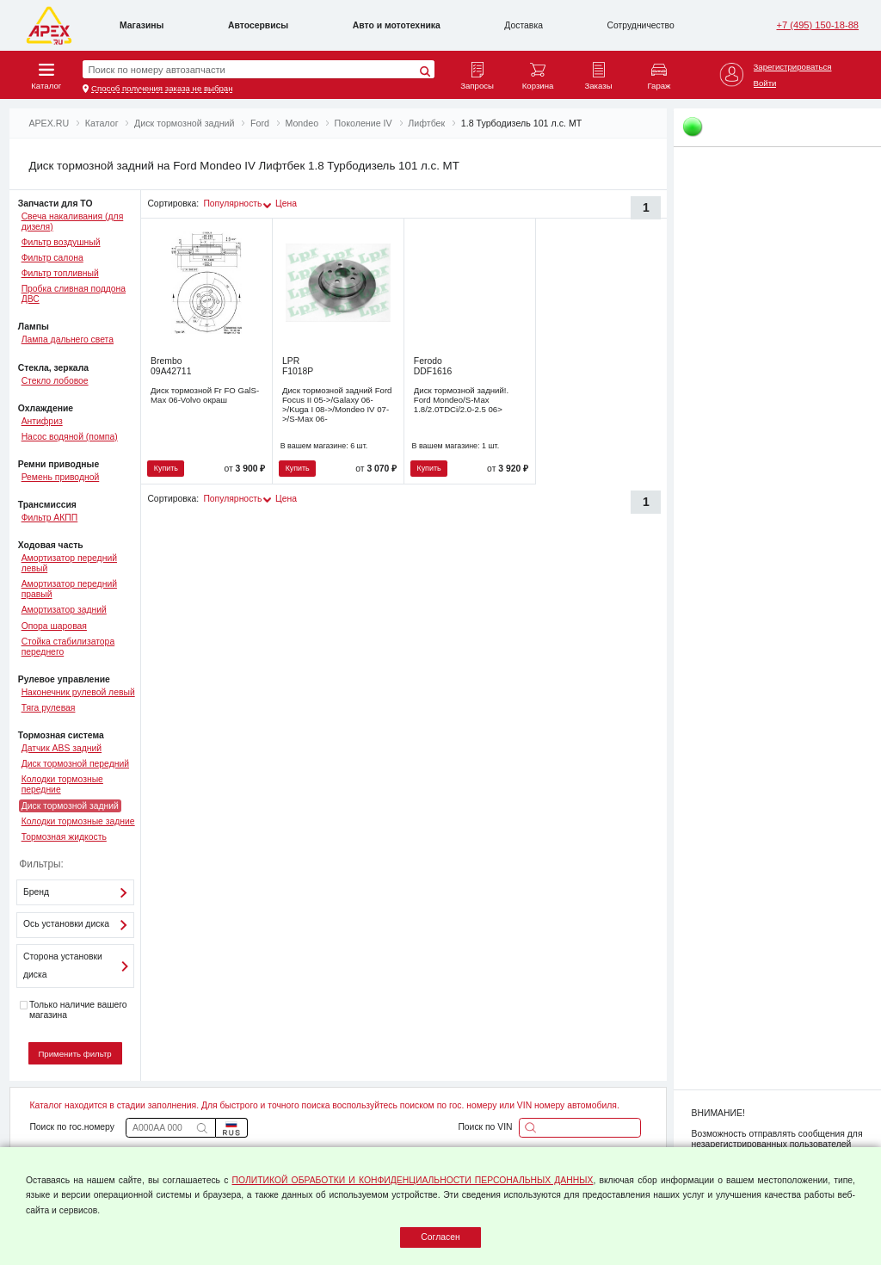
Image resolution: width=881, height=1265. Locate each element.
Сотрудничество (641, 25)
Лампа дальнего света (68, 339)
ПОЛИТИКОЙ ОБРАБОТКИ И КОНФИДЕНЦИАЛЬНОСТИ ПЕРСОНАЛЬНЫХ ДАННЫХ (413, 1180)
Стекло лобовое (55, 381)
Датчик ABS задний (62, 748)
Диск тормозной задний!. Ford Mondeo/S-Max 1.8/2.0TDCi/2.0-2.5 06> (461, 400)
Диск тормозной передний (75, 763)
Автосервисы (258, 25)
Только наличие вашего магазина (73, 1010)
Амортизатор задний (64, 609)
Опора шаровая (54, 626)
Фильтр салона (52, 257)
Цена (286, 203)
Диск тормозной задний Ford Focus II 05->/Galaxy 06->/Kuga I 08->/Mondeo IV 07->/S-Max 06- (337, 404)
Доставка (523, 25)
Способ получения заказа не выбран (162, 88)
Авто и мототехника (396, 25)
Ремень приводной (61, 477)
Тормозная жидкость (64, 837)
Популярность (232, 203)
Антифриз (42, 421)
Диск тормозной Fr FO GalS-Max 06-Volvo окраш (205, 395)
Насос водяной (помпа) (70, 436)
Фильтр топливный (60, 273)
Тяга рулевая (49, 708)
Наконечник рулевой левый (78, 692)
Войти (765, 83)
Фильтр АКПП (50, 517)
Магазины (141, 25)
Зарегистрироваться (793, 66)
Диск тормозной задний (70, 806)
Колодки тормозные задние (78, 821)
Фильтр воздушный (61, 242)
